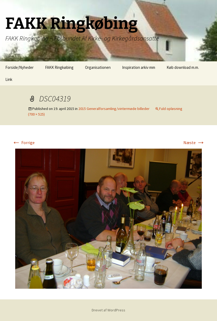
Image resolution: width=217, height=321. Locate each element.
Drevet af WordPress (108, 310)
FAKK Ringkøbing (59, 67)
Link (8, 79)
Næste (194, 142)
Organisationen (98, 67)
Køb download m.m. (183, 67)
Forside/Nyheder (19, 67)
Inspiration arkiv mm (138, 67)
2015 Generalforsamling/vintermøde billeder (114, 108)
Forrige (23, 142)
